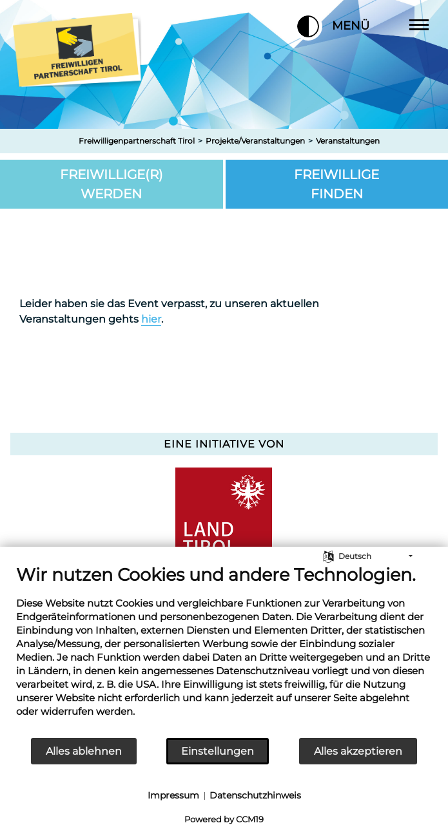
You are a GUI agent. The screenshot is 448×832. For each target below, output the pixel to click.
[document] (224, 650)
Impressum (173, 795)
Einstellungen (217, 751)
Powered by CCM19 (224, 819)
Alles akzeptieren (358, 751)
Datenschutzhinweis (255, 795)
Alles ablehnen (84, 751)
